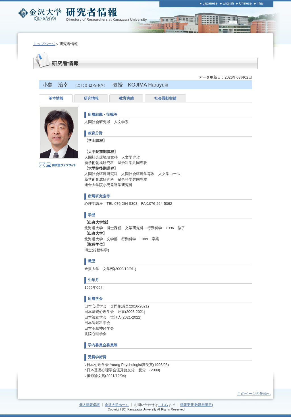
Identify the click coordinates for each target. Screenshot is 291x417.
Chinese (245, 3)
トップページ (44, 44)
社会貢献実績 (165, 98)
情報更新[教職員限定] (196, 405)
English (228, 3)
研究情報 (91, 98)
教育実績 (126, 98)
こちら (163, 405)
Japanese (210, 3)
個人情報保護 (89, 405)
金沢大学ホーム (117, 405)
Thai (260, 3)
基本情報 (56, 98)
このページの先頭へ (254, 393)
